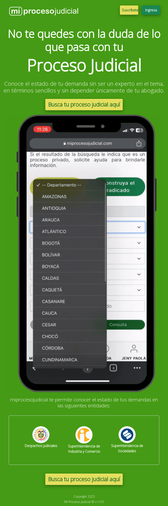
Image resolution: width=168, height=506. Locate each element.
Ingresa (151, 10)
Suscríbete (130, 10)
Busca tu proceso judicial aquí (84, 104)
